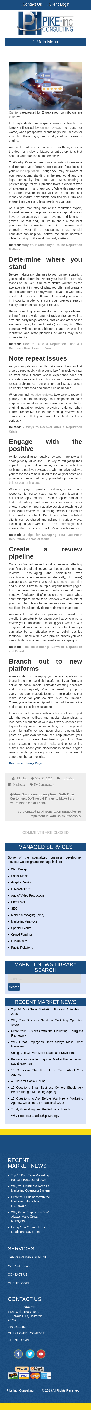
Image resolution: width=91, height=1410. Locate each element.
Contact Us (32, 4)
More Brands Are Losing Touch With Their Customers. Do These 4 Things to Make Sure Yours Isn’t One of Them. (42, 799)
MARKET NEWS (19, 1266)
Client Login (59, 4)
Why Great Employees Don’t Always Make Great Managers (30, 1216)
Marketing (19, 784)
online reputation (27, 171)
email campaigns (64, 524)
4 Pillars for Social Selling (28, 1081)
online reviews (50, 127)
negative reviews (40, 394)
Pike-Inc (22, 778)
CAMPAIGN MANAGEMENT (27, 1257)
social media (47, 743)
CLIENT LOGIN (18, 1283)
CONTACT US (17, 1274)
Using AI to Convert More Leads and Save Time (43, 1053)
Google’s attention (69, 581)
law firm (17, 136)
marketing (68, 778)
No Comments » (44, 784)
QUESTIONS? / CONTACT (26, 1333)
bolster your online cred (25, 482)
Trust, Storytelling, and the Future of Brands (40, 1109)
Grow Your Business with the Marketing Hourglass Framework (30, 1201)
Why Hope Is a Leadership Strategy (35, 1116)
